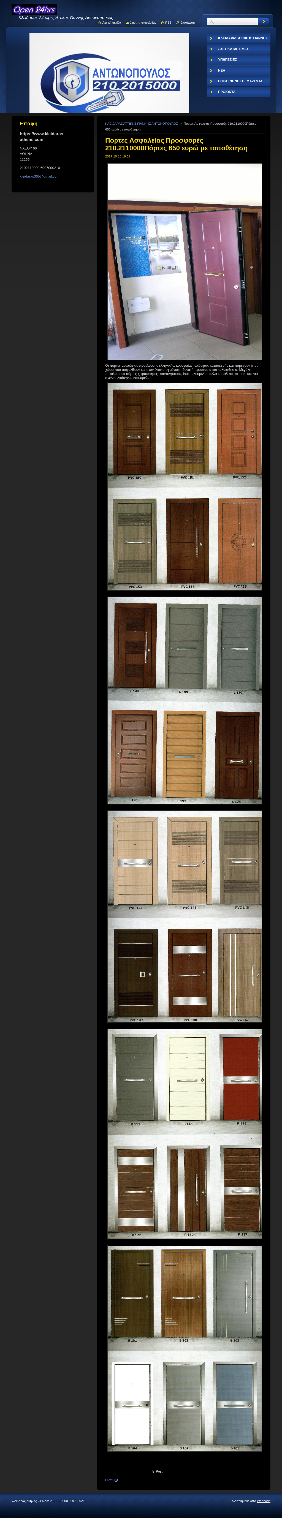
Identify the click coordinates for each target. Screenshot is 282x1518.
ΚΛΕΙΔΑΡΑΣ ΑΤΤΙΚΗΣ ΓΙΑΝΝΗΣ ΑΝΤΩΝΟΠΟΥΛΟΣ (141, 123)
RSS (168, 22)
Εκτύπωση (187, 22)
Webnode (263, 1501)
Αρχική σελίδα (111, 22)
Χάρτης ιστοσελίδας (143, 22)
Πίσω (109, 1480)
